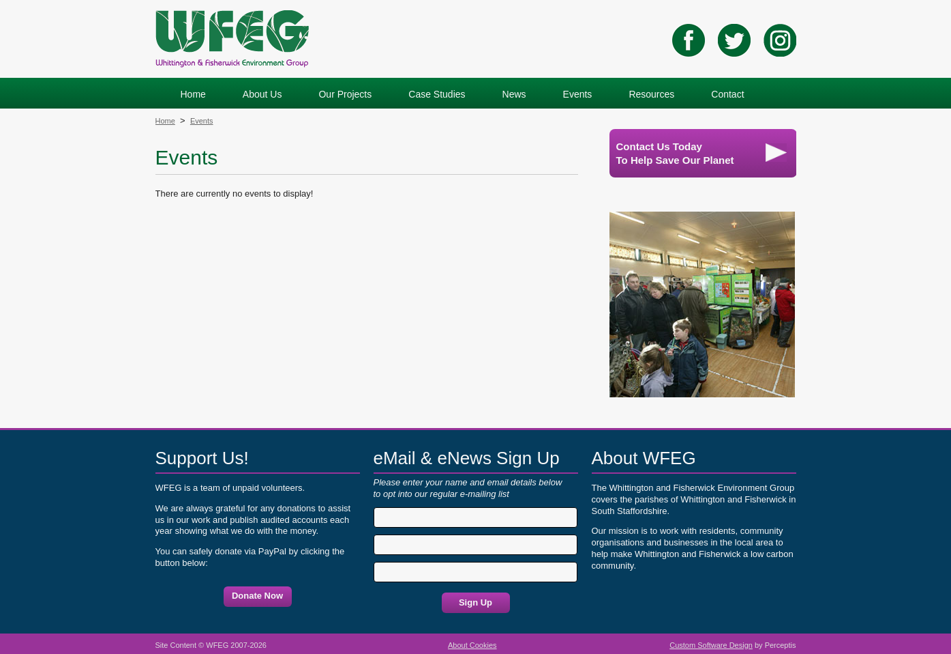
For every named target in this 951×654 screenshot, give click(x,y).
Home (165, 121)
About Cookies (472, 645)
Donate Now (257, 596)
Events (201, 121)
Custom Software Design (711, 645)
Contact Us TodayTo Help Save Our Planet (701, 153)
